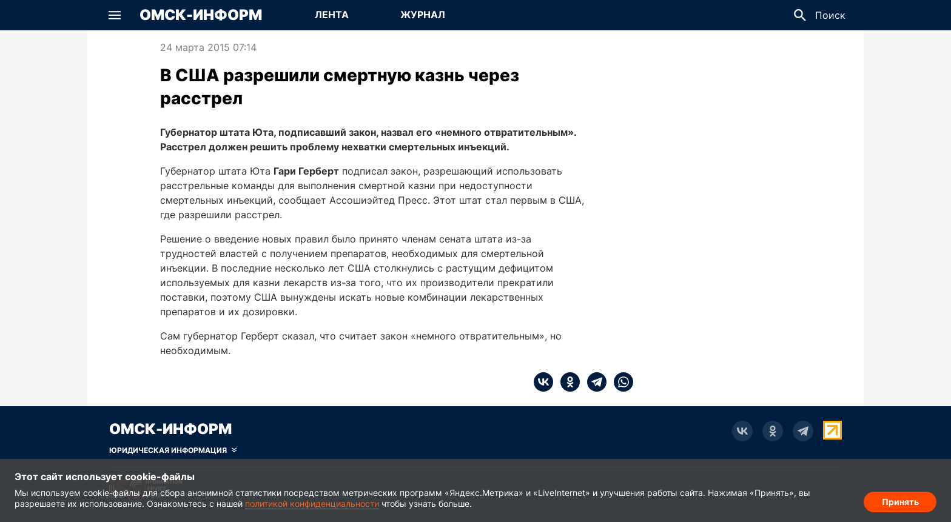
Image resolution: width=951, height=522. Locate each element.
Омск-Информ (200, 15)
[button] (114, 15)
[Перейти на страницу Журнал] (422, 15)
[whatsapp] (620, 382)
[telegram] (593, 382)
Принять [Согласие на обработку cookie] (900, 501)
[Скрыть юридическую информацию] (173, 450)
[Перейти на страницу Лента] (331, 15)
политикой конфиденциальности (312, 503)
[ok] (566, 382)
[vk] (543, 382)
